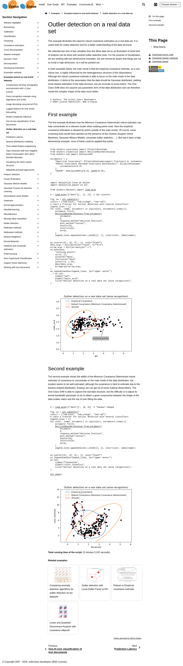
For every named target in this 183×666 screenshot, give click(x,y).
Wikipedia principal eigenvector (20, 170)
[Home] (46, 13)
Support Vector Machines (15, 263)
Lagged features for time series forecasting (20, 110)
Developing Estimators (14, 68)
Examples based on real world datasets (18, 79)
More (99, 4)
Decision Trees (10, 59)
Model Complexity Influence (18, 117)
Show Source (159, 47)
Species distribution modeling (19, 141)
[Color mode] (149, 4)
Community (85, 4)
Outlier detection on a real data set (21, 131)
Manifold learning (11, 209)
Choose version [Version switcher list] (169, 4)
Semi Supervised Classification (18, 258)
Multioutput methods (13, 232)
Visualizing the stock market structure (18, 164)
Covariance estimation (14, 45)
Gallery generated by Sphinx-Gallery (127, 638)
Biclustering (9, 27)
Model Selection (11, 223)
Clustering (8, 41)
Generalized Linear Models (16, 196)
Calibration (9, 32)
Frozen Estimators (12, 179)
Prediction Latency (14, 137)
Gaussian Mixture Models (15, 183)
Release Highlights (12, 23)
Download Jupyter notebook (163, 58)
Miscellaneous (10, 214)
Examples (72, 4)
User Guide (53, 4)
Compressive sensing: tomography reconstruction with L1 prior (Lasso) (22, 88)
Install (42, 4)
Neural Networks (11, 241)
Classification (10, 36)
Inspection (8, 200)
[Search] (143, 4)
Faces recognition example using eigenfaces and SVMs (21, 98)
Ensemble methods (12, 72)
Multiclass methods (12, 228)
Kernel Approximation (13, 205)
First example (155, 20)
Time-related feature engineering (21, 146)
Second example (156, 25)
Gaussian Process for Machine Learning (18, 190)
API (63, 4)
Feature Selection (12, 174)
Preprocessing (10, 254)
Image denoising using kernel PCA (22, 104)
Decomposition (10, 63)
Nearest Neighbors (12, 237)
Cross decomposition (13, 50)
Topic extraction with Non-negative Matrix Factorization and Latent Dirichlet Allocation (21, 154)
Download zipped (158, 61)
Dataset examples (12, 54)
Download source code (161, 55)
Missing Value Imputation (15, 219)
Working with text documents (17, 267)
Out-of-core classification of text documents (20, 123)
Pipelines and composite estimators (15, 247)
